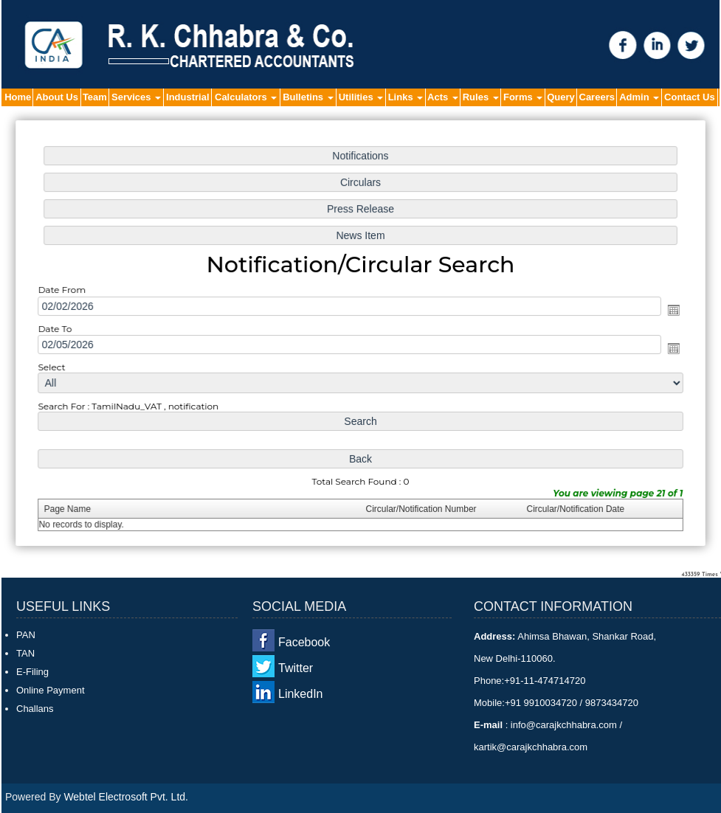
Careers (597, 97)
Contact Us (689, 97)
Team (95, 97)
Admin (639, 97)
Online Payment (50, 690)
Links (406, 97)
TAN (25, 653)
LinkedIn (300, 694)
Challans (35, 708)
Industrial (188, 97)
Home (17, 97)
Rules (481, 97)
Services (136, 97)
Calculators (246, 97)
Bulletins (308, 97)
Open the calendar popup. (667, 310)
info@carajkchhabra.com (563, 724)
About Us (56, 97)
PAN (25, 634)
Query (561, 97)
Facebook (304, 642)
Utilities (361, 97)
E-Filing (32, 671)
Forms (522, 97)
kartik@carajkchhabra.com (530, 747)
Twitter (295, 668)
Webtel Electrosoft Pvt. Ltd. (125, 797)
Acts (442, 97)
